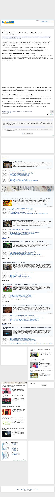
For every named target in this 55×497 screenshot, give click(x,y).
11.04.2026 (5, 453)
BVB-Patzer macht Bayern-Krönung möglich (18, 299)
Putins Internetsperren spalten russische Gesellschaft (18, 220)
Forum (21, 489)
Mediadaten (31, 488)
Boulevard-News (7, 194)
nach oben (51, 490)
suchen (44, 385)
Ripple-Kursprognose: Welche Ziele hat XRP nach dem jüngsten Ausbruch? (24, 320)
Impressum (36, 488)
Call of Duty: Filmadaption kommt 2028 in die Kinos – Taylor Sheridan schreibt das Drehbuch (27, 255)
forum (53, 135)
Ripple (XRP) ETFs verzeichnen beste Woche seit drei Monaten (22, 315)
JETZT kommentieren (27, 133)
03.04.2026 (14, 446)
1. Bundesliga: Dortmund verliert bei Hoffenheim (19, 176)
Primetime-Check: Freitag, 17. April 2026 (14, 262)
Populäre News (15, 453)
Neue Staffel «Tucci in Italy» (15, 275)
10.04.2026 (5, 454)
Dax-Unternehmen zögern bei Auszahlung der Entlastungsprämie (22, 171)
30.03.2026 (14, 450)
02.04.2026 (14, 447)
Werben (27, 489)
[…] (34, 166)
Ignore (22, 460)
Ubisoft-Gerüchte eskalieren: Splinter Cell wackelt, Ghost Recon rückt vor (23, 241)
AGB (27, 488)
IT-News (4, 216)
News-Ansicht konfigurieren (21, 459)
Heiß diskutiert (14, 454)
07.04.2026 (5, 457)
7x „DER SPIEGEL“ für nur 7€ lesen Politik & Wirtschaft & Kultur (22, 231)
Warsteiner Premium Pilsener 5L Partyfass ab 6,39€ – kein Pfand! (22, 233)
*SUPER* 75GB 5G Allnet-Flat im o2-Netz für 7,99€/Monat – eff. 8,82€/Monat (24, 232)
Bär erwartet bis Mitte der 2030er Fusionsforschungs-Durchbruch (37, 360)
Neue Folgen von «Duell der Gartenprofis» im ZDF (19, 276)
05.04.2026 (14, 443)
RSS (37, 489)
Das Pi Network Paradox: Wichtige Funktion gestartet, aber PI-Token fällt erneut (25, 316)
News (24, 489)
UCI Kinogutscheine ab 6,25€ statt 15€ (17, 212)
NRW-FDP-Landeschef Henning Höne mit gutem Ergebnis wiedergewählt (24, 180)
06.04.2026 (5, 458)
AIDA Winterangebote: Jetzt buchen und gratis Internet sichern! (22, 209)
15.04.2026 (5, 447)
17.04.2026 (5, 444)
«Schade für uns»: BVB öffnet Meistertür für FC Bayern (20, 295)
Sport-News (5, 280)
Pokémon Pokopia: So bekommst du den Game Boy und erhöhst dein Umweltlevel (25, 254)
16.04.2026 (5, 446)
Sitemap (18, 488)
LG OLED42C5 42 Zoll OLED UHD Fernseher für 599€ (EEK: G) (22, 272)
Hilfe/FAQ (31, 489)
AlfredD (6, 120)
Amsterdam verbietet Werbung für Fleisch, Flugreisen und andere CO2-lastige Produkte (27, 199)
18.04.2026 (5, 443)
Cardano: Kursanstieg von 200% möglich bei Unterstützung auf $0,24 (23, 319)
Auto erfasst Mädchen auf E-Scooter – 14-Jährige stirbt (20, 178)
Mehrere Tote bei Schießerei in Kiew (13, 161)
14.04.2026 (5, 448)
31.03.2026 (14, 449)
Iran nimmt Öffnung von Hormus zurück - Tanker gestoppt (21, 181)
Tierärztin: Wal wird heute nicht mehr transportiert (19, 174)
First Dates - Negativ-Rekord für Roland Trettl (18, 274)
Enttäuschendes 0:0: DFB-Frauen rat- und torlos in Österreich (20, 284)
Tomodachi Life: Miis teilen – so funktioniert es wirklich (20, 253)
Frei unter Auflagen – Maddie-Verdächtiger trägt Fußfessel (22, 33)
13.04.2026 (5, 449)
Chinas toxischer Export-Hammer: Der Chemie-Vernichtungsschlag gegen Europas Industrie (27, 318)
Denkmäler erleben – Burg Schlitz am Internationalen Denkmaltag (22, 339)
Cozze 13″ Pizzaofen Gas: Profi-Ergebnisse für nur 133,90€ (21, 208)
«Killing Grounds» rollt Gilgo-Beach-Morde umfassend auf (21, 277)
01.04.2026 (14, 448)
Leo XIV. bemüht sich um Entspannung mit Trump (19, 175)
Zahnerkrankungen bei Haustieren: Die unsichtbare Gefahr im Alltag (23, 340)
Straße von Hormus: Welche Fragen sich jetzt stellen (20, 179)
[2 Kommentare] (5, 113)
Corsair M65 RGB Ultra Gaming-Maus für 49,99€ (19, 229)
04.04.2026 (14, 444)
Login (43, 21)
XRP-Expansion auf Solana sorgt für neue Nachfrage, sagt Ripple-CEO (22, 305)
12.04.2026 (5, 452)
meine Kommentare (16, 460)
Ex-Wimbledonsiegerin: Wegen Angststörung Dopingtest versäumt (22, 294)
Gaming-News (6, 237)
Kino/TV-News (6, 258)
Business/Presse (7, 323)
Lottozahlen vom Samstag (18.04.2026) (17, 170)
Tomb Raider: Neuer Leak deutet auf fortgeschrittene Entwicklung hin (23, 251)
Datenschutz (23, 488)
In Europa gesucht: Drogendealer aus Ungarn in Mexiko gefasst (22, 173)
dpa (18, 34)
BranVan (6, 127)
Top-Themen (5, 157)
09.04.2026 (5, 455)
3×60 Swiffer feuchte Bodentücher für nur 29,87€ (19, 234)
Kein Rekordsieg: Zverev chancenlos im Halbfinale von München (22, 297)
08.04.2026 (5, 456)
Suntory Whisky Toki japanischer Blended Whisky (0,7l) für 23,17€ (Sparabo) (24, 211)
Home (18, 489)
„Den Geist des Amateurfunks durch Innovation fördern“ (20, 341)
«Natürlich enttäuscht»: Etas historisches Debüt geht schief (21, 296)
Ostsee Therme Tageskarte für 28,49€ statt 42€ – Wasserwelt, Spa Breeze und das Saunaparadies (29, 213)
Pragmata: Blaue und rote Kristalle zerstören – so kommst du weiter (23, 252)
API (35, 489)
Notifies (25, 460)
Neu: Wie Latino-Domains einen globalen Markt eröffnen (20, 338)
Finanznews (5, 301)
